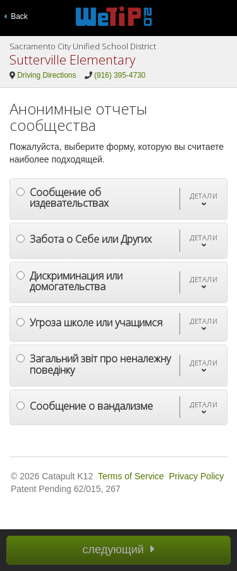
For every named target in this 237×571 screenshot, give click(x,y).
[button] (203, 199)
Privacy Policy (196, 476)
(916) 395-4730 (119, 75)
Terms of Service (131, 476)
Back (16, 16)
